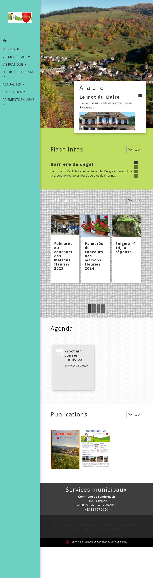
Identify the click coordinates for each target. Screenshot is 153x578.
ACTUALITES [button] (12, 84)
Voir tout (134, 149)
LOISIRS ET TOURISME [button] (19, 72)
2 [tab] (94, 308)
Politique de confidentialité (98, 525)
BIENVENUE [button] (12, 49)
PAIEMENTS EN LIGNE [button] (18, 99)
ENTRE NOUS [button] (13, 92)
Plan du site (81, 529)
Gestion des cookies (106, 529)
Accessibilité (128, 525)
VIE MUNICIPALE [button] (15, 57)
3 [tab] (98, 308)
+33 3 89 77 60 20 (96, 509)
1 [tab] (89, 308)
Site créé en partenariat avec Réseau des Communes (96, 541)
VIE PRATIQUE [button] (13, 64)
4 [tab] (103, 308)
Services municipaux (96, 489)
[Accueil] (20, 18)
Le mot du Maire (99, 97)
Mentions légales (64, 525)
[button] (20, 41)
